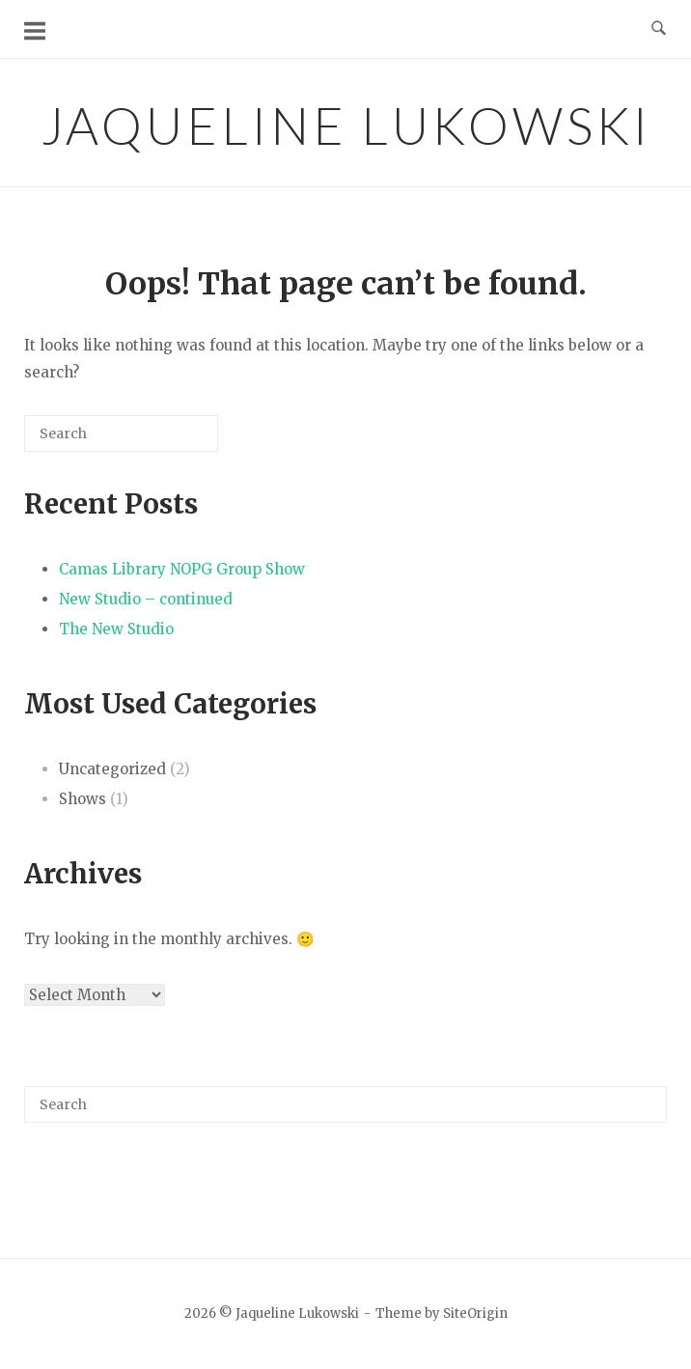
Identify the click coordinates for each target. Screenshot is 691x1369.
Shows (82, 799)
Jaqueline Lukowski (346, 125)
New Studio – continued (146, 599)
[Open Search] (658, 29)
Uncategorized (112, 769)
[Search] (174, 441)
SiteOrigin (475, 1313)
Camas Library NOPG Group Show (182, 569)
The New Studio (116, 629)
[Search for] (121, 433)
